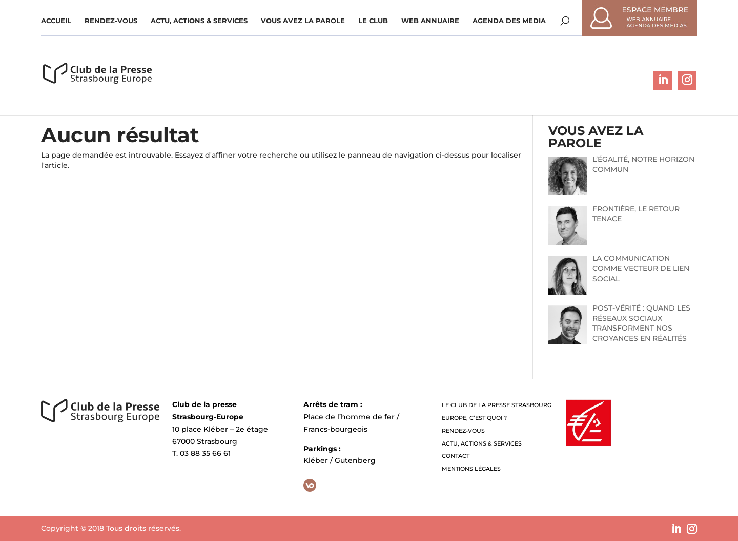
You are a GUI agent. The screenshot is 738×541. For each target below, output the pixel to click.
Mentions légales (471, 468)
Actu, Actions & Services (199, 21)
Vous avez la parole (303, 21)
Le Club (373, 21)
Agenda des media (509, 21)
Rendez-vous (111, 21)
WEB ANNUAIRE (430, 21)
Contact (455, 455)
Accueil (56, 21)
